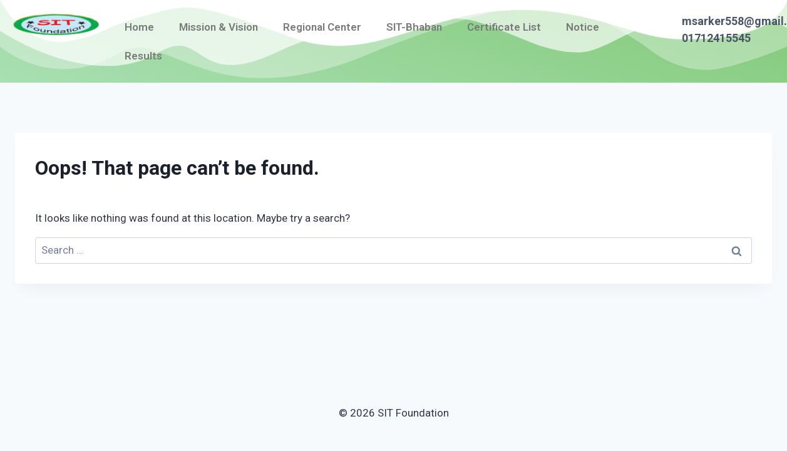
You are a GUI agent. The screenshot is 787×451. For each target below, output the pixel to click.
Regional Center (322, 27)
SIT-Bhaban (414, 27)
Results (143, 55)
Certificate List (504, 27)
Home (139, 27)
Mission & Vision (218, 27)
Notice (582, 27)
